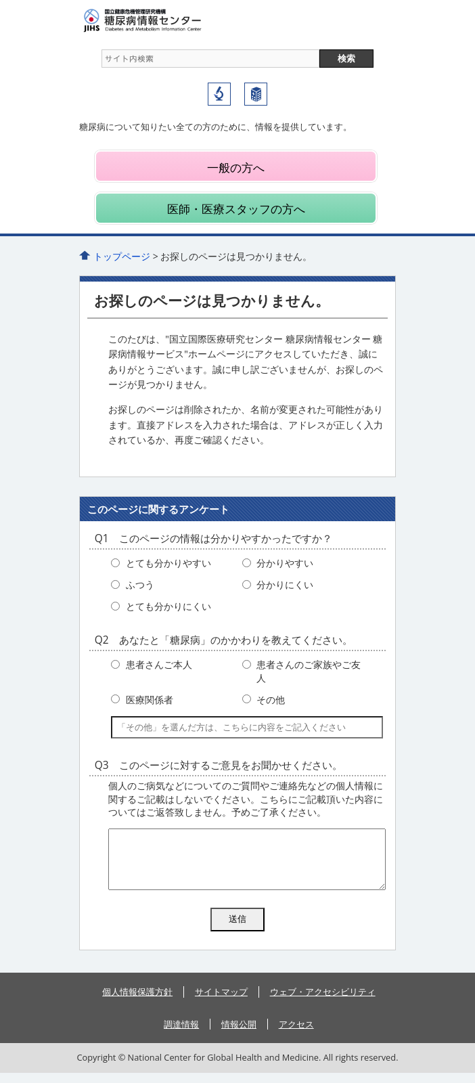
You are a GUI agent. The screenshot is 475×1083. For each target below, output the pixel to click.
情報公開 (238, 1034)
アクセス (296, 1034)
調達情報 (181, 1034)
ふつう (140, 584)
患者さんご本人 (159, 664)
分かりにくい (284, 584)
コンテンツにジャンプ (0, 0)
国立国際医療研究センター (255, 94)
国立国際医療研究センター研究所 (219, 94)
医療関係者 (149, 699)
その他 (270, 699)
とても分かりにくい (168, 606)
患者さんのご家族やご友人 (308, 671)
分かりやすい (284, 562)
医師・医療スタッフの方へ (236, 209)
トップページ (121, 256)
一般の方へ (236, 167)
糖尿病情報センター (167, 20)
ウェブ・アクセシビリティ (323, 1002)
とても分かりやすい (168, 562)
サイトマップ (221, 1002)
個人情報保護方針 (137, 1002)
